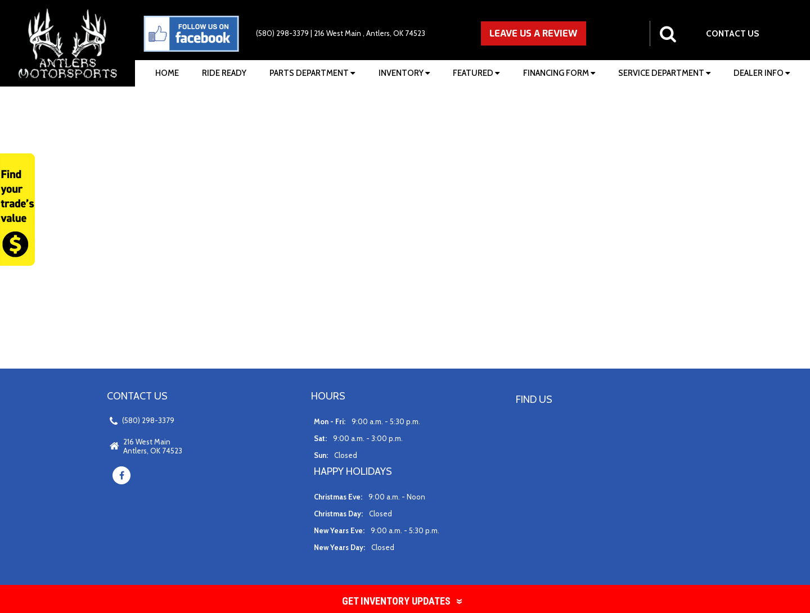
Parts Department (312, 73)
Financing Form (559, 73)
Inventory (404, 73)
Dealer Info (761, 73)
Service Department (664, 73)
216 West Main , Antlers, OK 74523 (369, 33)
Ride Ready (224, 73)
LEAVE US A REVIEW (533, 33)
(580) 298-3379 (282, 33)
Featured (476, 73)
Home (167, 73)
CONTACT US (732, 33)
